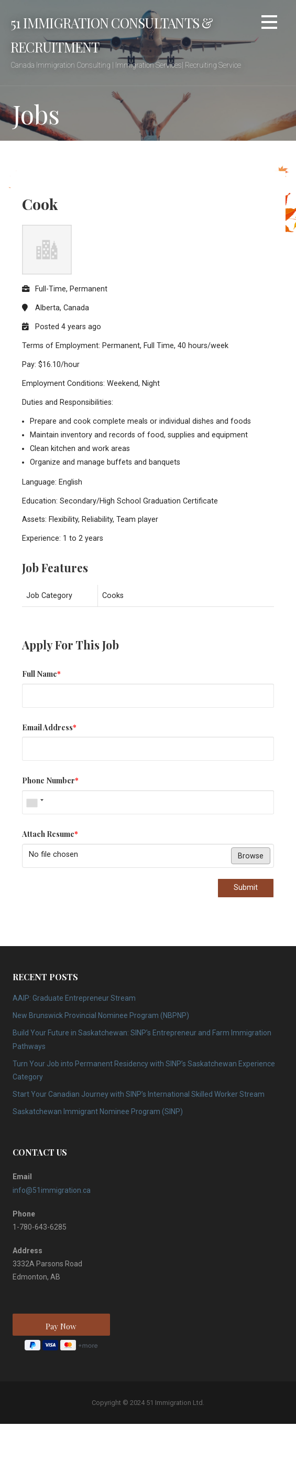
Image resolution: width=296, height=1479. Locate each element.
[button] (269, 24)
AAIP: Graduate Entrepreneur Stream (74, 998)
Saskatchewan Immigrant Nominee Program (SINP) (98, 1111)
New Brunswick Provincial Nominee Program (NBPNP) (101, 1015)
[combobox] (35, 802)
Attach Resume (50, 833)
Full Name (41, 673)
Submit (246, 887)
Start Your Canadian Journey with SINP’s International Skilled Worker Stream (139, 1094)
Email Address (49, 727)
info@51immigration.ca (52, 1190)
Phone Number (50, 780)
